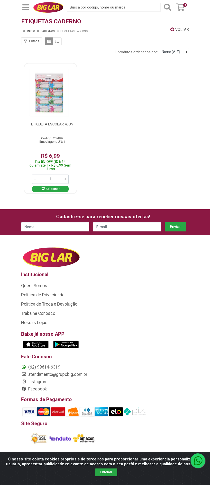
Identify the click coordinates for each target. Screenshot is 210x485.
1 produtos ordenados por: (136, 52)
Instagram (34, 381)
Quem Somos (34, 285)
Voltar (179, 29)
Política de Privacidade (42, 294)
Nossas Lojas (34, 322)
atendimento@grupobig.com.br (54, 374)
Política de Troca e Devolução (49, 304)
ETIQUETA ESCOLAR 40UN (52, 124)
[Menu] (25, 7)
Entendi (106, 472)
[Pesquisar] (167, 7)
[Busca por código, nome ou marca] (114, 7)
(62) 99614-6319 (40, 367)
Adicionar (50, 189)
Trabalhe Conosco (38, 313)
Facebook (34, 389)
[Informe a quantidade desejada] (50, 179)
